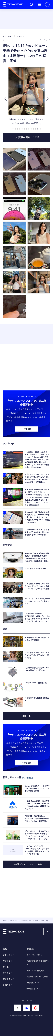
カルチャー (7, 973)
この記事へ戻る (26, 137)
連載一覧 (26, 716)
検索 (31, 4)
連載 (5, 949)
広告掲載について (34, 983)
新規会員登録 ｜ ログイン (47, 4)
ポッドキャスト (9, 979)
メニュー (39, 4)
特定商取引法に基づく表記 (37, 977)
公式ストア (7, 985)
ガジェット (7, 961)
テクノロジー (8, 955)
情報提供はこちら (34, 989)
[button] (5, 99)
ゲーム (6, 967)
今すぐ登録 (26, 429)
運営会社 (30, 949)
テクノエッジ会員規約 (35, 971)
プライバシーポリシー (35, 955)
